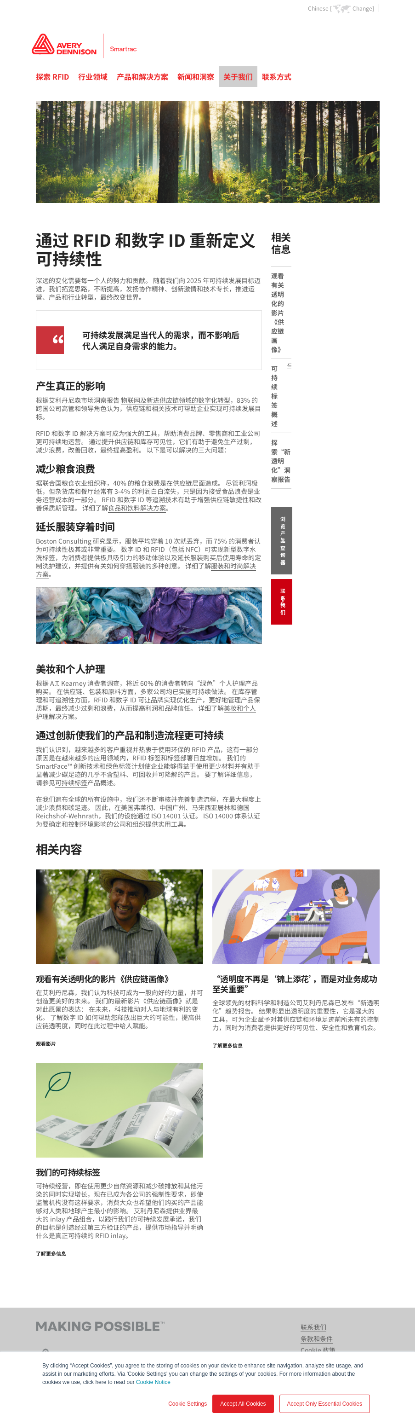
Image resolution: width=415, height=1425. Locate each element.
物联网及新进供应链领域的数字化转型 (175, 400)
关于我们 (238, 76)
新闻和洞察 (195, 76)
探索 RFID (52, 76)
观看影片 (46, 1043)
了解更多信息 (227, 1045)
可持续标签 (71, 782)
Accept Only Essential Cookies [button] (324, 1404)
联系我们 (282, 601)
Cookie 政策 (318, 1350)
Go (371, 29)
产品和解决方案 (142, 76)
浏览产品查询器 (282, 540)
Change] (363, 8)
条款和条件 (317, 1338)
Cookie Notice (153, 1382)
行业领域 (93, 76)
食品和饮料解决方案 (137, 507)
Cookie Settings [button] (187, 1404)
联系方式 (276, 76)
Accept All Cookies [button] (243, 1404)
